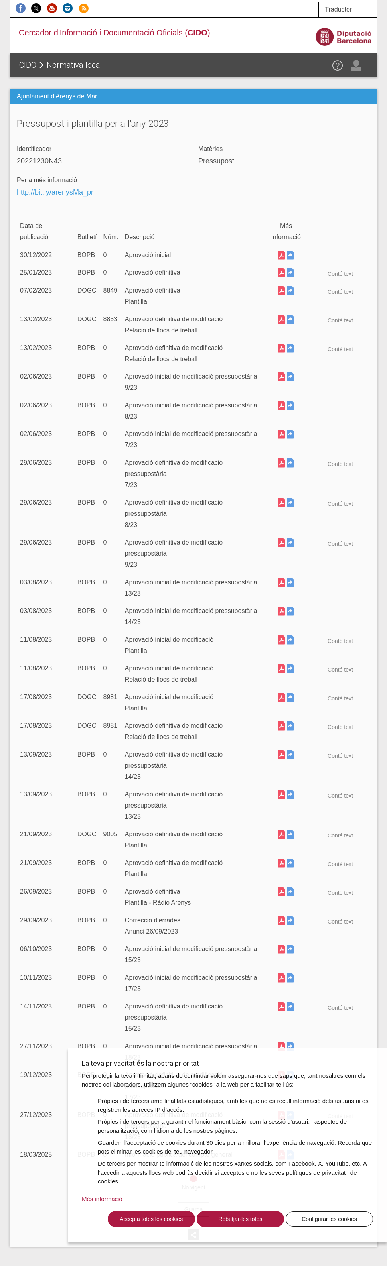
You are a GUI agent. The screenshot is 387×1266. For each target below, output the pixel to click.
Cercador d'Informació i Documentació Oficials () (114, 32)
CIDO (27, 65)
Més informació (102, 1198)
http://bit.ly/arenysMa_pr (55, 192)
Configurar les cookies (329, 1219)
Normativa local (74, 65)
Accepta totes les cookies (151, 1219)
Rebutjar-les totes (240, 1219)
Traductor (338, 9)
